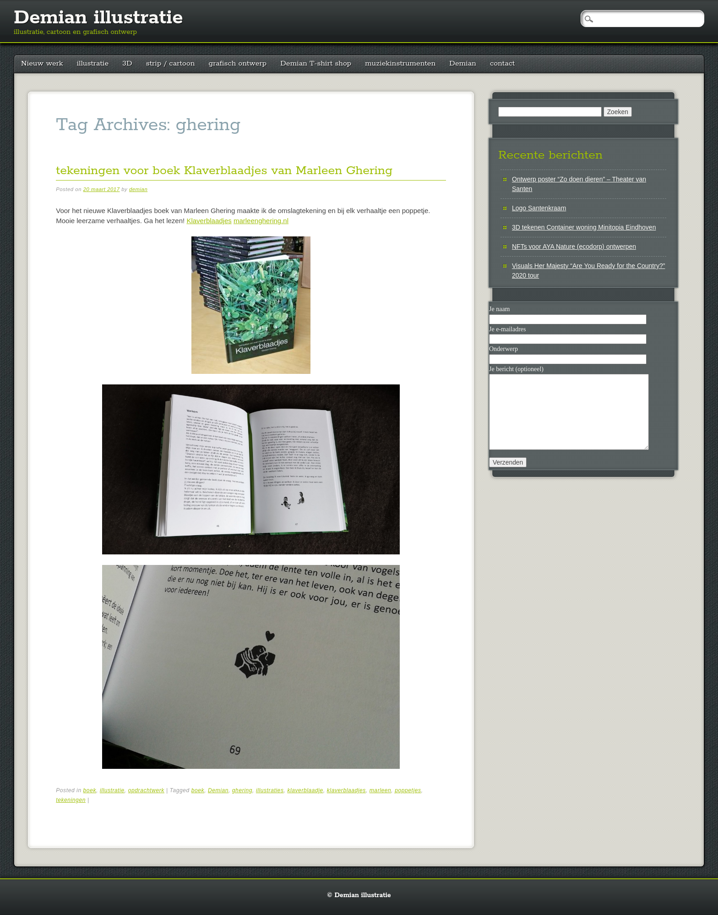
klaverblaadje (305, 790)
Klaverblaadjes (208, 221)
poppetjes (408, 790)
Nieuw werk (42, 63)
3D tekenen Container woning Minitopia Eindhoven (584, 227)
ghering (242, 790)
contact (502, 63)
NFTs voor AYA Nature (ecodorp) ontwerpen (574, 246)
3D (127, 63)
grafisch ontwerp (238, 63)
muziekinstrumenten (400, 63)
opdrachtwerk (146, 790)
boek (89, 790)
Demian (462, 63)
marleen (381, 790)
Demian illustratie (98, 17)
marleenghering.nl (261, 221)
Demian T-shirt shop (315, 63)
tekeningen (71, 800)
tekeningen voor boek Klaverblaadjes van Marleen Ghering (224, 171)
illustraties (270, 790)
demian (138, 189)
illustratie (93, 63)
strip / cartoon (170, 63)
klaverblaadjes (346, 790)
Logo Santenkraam (539, 208)
